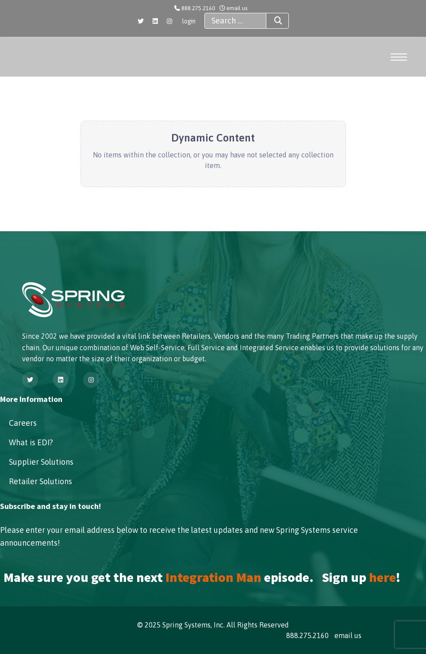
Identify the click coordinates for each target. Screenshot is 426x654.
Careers (23, 423)
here (382, 577)
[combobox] (235, 21)
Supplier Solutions (41, 462)
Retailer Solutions (40, 481)
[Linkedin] (155, 21)
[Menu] (401, 57)
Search (270, 21)
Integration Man (213, 577)
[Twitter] (141, 21)
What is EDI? (31, 442)
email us (236, 8)
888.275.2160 (198, 8)
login (189, 21)
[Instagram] (169, 21)
